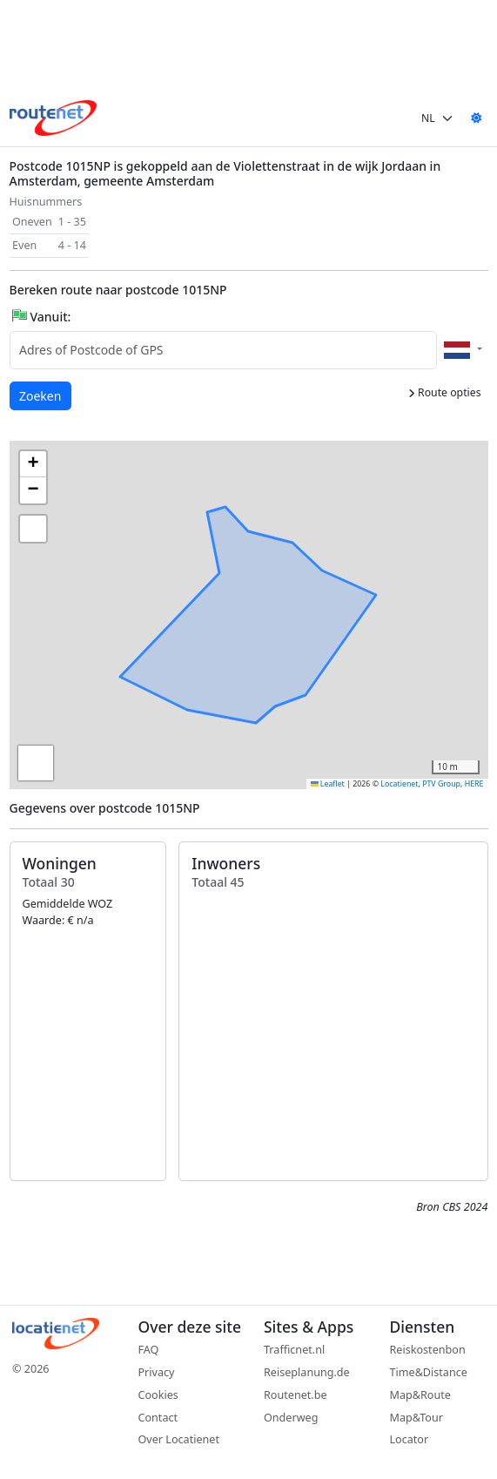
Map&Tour (416, 1417)
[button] (251, 620)
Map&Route (420, 1395)
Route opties (444, 392)
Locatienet (399, 784)
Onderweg (291, 1417)
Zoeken (41, 395)
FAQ (148, 1349)
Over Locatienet (178, 1439)
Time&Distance (428, 1372)
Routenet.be (295, 1395)
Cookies (158, 1395)
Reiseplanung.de (307, 1372)
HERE (474, 784)
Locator (409, 1439)
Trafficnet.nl (294, 1349)
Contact (158, 1417)
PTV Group (441, 784)
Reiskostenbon (428, 1349)
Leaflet (328, 784)
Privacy (156, 1372)
